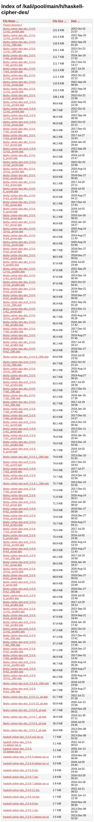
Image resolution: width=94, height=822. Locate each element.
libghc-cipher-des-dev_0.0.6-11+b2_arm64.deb (19, 30)
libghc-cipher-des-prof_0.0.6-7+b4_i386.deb (19, 557)
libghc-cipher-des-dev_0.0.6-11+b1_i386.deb (19, 43)
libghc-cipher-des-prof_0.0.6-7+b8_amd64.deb (19, 623)
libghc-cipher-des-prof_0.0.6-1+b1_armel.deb (19, 430)
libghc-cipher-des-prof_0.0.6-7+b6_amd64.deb (19, 657)
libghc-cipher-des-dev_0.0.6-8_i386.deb (26, 356)
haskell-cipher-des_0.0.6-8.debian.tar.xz (26, 763)
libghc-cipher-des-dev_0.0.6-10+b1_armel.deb (19, 230)
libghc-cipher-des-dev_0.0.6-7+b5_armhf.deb (19, 130)
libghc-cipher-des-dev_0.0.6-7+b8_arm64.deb (19, 57)
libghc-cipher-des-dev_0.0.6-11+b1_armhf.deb (19, 90)
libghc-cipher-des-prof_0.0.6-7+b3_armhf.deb (19, 470)
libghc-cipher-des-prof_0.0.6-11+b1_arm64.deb (19, 103)
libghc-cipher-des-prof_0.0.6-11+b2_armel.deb (19, 123)
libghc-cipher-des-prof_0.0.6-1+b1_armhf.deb (19, 423)
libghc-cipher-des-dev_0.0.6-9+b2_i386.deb (19, 350)
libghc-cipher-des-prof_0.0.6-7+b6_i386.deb (19, 637)
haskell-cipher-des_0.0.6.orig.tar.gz (23, 737)
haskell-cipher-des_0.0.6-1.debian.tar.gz (26, 817)
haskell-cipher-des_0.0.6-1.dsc (20, 810)
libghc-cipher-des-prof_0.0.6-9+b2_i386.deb (19, 590)
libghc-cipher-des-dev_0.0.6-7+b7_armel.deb (19, 223)
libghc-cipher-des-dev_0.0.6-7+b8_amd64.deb (19, 323)
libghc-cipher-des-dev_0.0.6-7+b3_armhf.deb (19, 137)
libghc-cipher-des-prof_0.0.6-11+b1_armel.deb (19, 117)
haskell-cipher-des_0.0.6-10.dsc (21, 796)
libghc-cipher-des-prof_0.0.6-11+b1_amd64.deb (19, 610)
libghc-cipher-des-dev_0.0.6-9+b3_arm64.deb (19, 197)
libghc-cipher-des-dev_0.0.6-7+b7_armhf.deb (19, 143)
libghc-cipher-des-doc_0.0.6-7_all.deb (24, 716)
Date (74, 21)
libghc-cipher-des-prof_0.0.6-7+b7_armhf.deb (19, 437)
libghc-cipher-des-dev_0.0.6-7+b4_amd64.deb (19, 343)
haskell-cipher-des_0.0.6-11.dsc (21, 790)
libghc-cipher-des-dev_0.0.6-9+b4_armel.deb (19, 237)
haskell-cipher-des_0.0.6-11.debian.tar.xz (17, 743)
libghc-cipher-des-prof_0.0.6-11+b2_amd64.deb (19, 630)
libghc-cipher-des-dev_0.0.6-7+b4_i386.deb (19, 403)
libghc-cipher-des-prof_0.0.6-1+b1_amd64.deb (19, 477)
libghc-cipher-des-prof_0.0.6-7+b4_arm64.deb (19, 383)
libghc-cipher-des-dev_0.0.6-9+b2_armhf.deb (19, 257)
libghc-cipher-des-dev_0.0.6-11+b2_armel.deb (19, 77)
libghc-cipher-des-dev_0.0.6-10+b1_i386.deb (19, 370)
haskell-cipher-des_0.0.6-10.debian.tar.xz (17, 750)
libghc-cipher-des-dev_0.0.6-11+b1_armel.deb (19, 83)
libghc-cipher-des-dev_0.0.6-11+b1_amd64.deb (19, 270)
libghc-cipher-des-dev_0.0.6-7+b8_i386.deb (19, 397)
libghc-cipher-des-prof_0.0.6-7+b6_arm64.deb (19, 417)
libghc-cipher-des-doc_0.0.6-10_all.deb (25, 703)
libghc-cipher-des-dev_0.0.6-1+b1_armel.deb (19, 310)
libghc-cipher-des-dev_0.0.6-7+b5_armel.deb (19, 203)
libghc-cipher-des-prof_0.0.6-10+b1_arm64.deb (19, 543)
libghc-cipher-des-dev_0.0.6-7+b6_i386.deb (19, 390)
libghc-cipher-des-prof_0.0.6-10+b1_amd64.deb (19, 663)
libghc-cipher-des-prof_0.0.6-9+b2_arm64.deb (19, 510)
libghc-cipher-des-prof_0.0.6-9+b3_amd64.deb (19, 670)
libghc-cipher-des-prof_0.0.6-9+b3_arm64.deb (19, 523)
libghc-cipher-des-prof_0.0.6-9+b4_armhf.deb (19, 617)
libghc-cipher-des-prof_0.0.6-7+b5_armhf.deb (19, 463)
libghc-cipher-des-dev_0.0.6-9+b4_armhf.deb (19, 290)
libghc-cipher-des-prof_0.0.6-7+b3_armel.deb (19, 530)
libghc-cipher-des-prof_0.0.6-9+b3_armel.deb (19, 503)
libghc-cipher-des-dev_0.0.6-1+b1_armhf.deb (19, 277)
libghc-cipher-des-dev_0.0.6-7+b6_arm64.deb (19, 63)
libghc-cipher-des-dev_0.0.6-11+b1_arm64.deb (19, 37)
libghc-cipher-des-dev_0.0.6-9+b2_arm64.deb (19, 177)
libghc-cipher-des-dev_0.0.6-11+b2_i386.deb (19, 50)
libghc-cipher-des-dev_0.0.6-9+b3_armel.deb (19, 217)
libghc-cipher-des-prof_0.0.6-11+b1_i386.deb (19, 303)
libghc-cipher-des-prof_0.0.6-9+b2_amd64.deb (19, 650)
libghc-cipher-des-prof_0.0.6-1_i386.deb (26, 483)
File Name (9, 21)
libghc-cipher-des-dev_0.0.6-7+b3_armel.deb (19, 183)
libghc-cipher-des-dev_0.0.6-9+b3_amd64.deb (19, 337)
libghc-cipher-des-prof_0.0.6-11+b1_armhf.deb (19, 150)
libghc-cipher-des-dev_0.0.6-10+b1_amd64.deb (19, 317)
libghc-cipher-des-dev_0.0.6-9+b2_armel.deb (19, 250)
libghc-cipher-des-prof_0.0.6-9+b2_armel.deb (19, 577)
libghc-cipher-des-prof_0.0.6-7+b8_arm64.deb (19, 410)
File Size (58, 21)
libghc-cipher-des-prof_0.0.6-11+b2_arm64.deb (19, 110)
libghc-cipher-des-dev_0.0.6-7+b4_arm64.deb (19, 70)
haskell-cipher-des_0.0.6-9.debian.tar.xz (26, 756)
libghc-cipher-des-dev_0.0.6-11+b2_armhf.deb (19, 97)
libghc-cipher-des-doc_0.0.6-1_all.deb (24, 730)
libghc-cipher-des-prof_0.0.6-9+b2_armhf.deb (19, 517)
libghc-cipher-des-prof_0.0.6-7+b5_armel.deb (19, 490)
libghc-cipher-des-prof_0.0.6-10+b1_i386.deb (19, 677)
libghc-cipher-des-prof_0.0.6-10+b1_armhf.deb (19, 570)
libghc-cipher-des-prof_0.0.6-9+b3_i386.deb (19, 690)
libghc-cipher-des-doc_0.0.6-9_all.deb (24, 710)
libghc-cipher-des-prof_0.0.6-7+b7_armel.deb (19, 563)
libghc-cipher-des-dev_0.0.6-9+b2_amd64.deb (19, 297)
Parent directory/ (12, 25)
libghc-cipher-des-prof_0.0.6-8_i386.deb (26, 683)
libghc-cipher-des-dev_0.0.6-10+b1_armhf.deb (19, 243)
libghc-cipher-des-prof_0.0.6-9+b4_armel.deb (19, 550)
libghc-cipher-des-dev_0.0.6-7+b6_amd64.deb (19, 330)
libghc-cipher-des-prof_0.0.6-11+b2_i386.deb (19, 363)
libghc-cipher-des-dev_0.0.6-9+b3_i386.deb (19, 377)
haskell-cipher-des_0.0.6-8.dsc (20, 770)
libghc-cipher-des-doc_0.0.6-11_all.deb (25, 697)
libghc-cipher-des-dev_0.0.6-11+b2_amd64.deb (19, 283)
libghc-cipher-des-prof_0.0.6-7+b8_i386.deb (19, 643)
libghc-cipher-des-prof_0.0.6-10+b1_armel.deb (19, 497)
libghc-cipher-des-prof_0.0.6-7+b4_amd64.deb (19, 603)
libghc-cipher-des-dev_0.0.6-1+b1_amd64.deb (19, 443)
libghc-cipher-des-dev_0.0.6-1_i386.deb (26, 457)
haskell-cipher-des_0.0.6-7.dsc (20, 777)
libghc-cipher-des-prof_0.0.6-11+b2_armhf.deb (19, 163)
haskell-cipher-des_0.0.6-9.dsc (20, 803)
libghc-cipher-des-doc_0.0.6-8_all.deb (24, 723)
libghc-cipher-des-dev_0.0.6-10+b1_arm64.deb (19, 170)
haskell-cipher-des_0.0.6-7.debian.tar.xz (26, 783)
